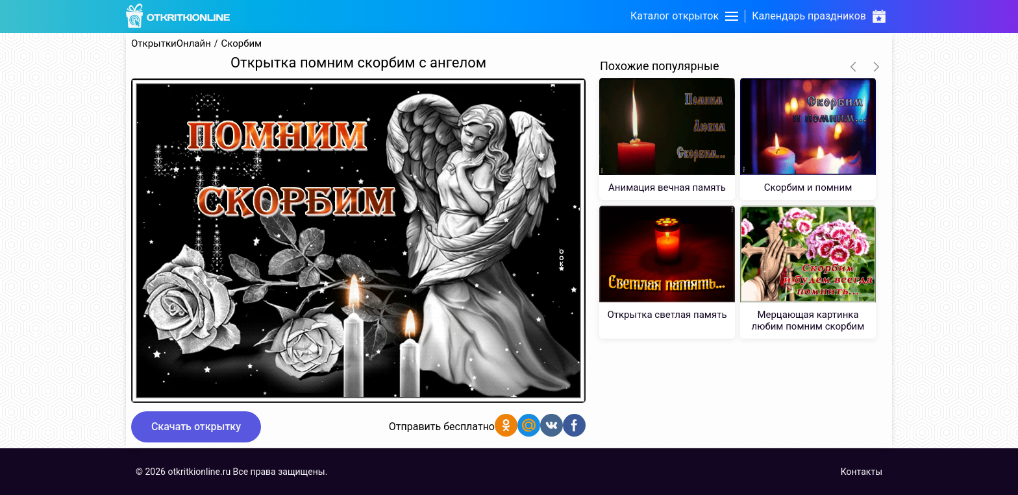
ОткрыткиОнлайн (171, 43)
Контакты (861, 471)
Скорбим (241, 43)
